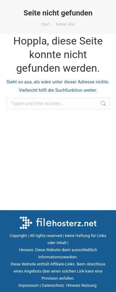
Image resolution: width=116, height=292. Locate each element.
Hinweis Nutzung (81, 285)
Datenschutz (53, 285)
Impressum (29, 285)
